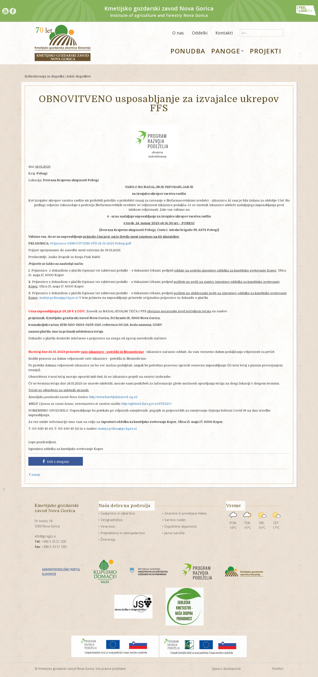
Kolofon (277, 669)
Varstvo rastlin (175, 520)
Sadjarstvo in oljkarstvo (118, 513)
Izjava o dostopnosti (226, 669)
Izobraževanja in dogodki (44, 76)
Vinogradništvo (112, 520)
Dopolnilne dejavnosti (180, 526)
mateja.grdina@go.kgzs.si (58, 297)
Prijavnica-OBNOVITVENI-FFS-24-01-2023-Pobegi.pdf (90, 243)
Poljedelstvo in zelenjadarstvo (123, 533)
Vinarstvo (108, 526)
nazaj (34, 474)
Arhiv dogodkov (78, 76)
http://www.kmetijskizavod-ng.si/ (113, 397)
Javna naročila (174, 533)
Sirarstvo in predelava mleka (185, 513)
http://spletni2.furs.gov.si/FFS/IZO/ (146, 403)
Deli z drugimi (56, 461)
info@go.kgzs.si (45, 536)
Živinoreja (108, 539)
